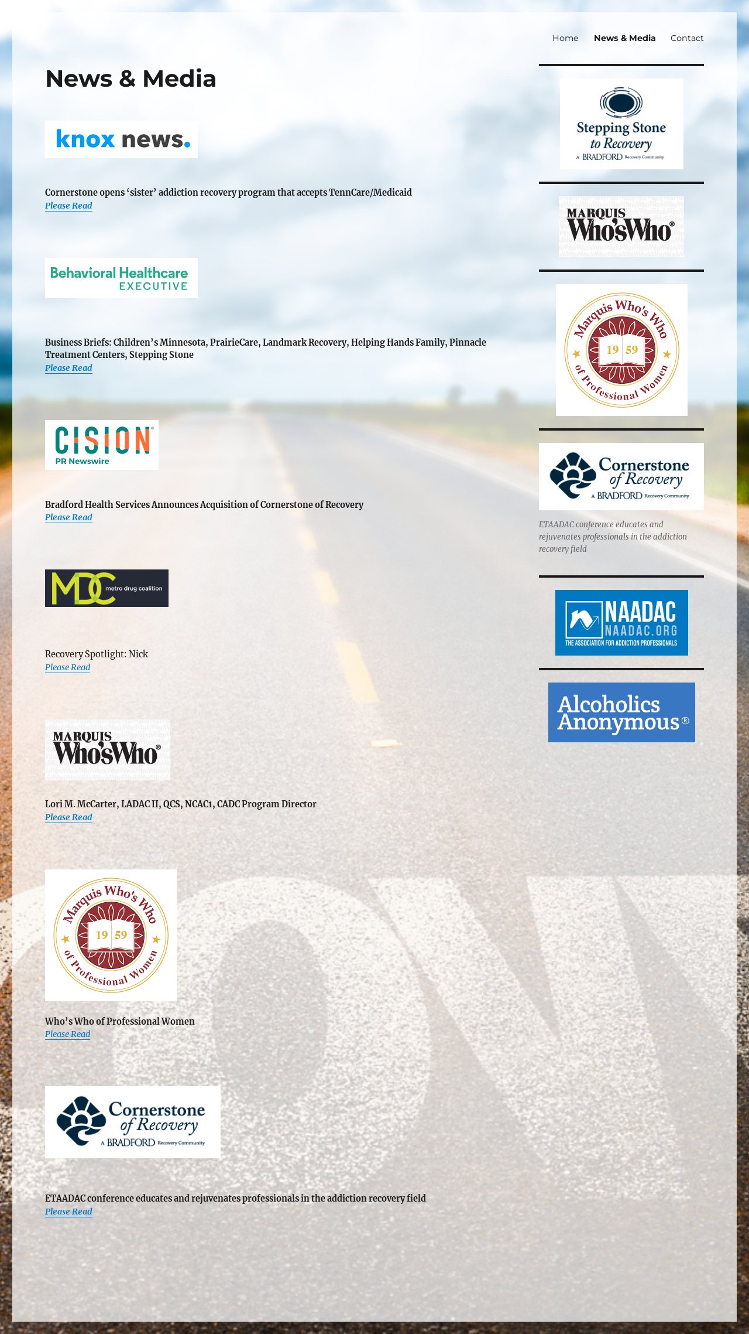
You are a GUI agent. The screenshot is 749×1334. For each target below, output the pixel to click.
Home (565, 38)
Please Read (68, 205)
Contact (687, 38)
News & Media (625, 38)
